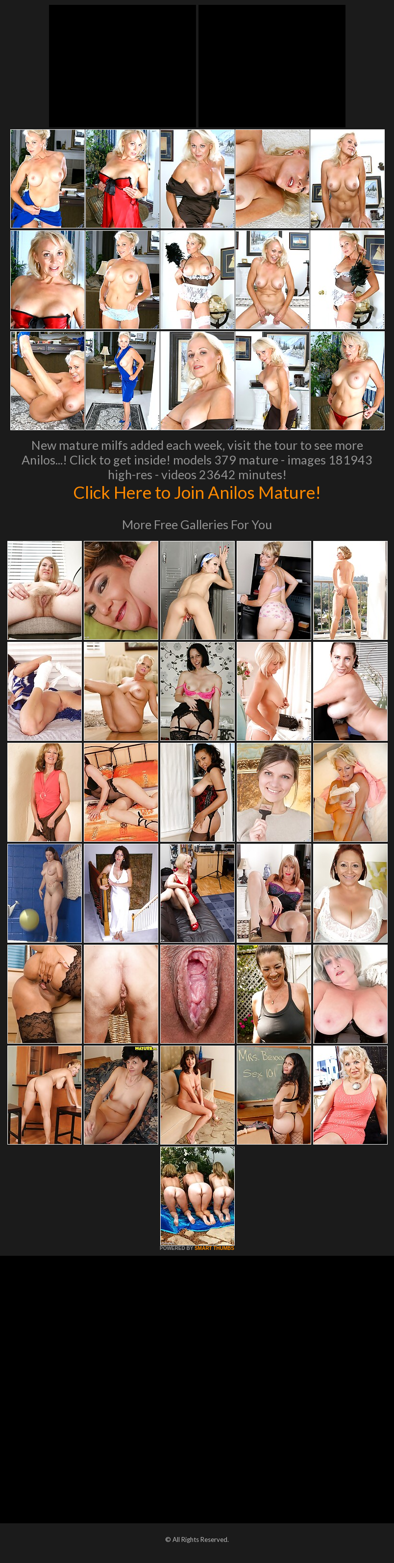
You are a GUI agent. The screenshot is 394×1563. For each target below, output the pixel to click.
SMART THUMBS (214, 1248)
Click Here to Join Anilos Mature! (197, 492)
